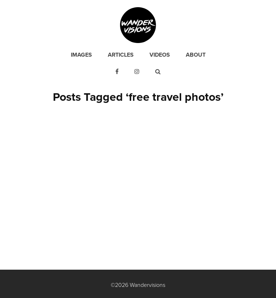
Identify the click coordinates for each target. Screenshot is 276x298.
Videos (160, 54)
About (196, 54)
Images (81, 54)
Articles (121, 54)
